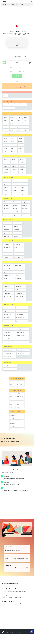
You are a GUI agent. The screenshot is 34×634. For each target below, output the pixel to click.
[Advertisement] (17, 14)
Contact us (20, 632)
